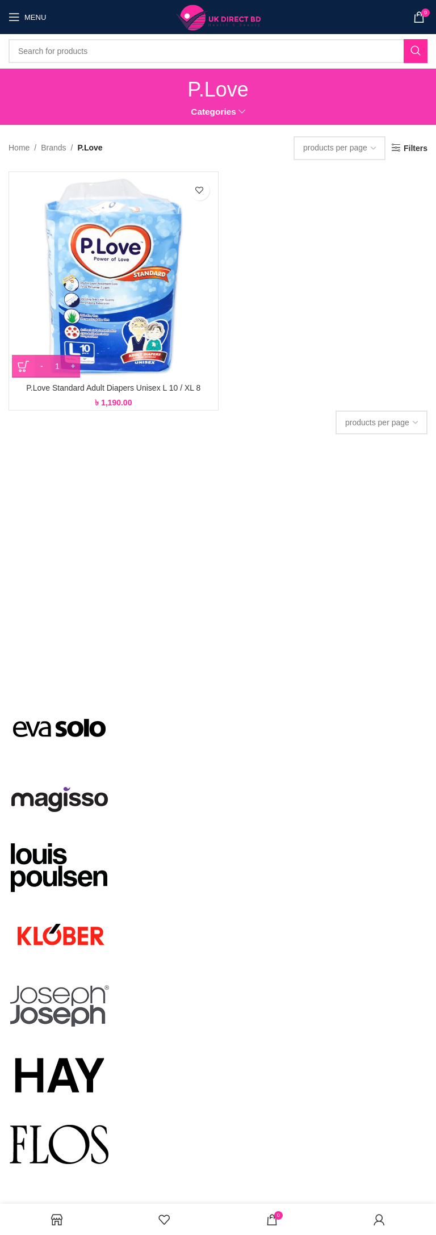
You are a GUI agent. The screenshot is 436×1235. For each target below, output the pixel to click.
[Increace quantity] (73, 366)
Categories (213, 111)
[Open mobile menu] (27, 17)
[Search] (218, 51)
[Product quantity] (57, 366)
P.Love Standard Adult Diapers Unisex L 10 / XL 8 (113, 387)
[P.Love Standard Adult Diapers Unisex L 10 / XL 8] (113, 276)
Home (19, 147)
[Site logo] (218, 16)
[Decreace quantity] (42, 366)
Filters (415, 148)
